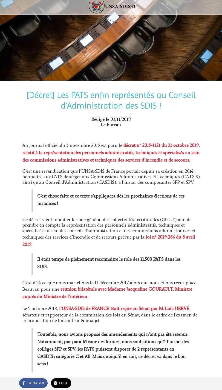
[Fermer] (7, 7)
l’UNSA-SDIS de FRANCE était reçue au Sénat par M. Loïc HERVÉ (124, 308)
